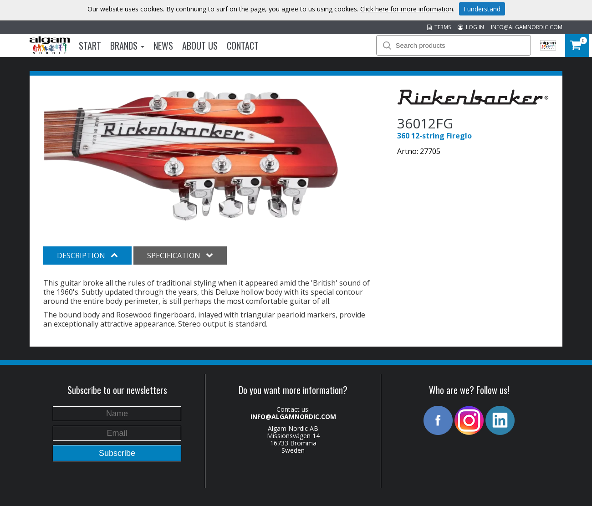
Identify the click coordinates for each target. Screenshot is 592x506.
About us (200, 45)
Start (90, 45)
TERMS (439, 27)
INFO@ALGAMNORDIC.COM (526, 27)
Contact (243, 45)
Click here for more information (406, 9)
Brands (127, 45)
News (163, 45)
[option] (191, 155)
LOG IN (471, 27)
